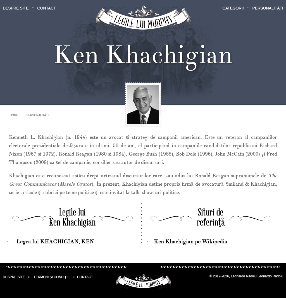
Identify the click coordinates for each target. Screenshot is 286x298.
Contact (46, 8)
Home (14, 115)
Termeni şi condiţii (51, 277)
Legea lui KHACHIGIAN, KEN (55, 241)
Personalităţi (267, 8)
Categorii (233, 8)
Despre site (16, 8)
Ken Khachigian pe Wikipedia (190, 241)
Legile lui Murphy (143, 18)
